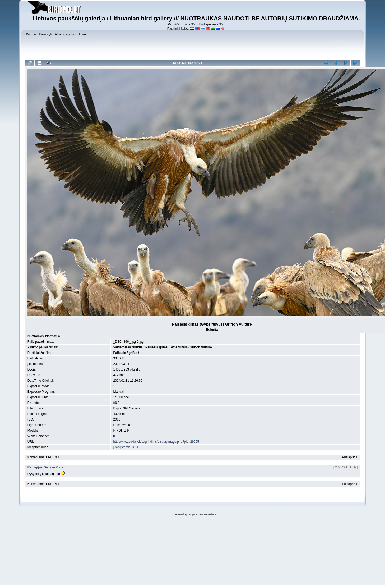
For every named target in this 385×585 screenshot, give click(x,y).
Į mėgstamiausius (125, 447)
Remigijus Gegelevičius (45, 467)
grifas (133, 353)
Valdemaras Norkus (128, 347)
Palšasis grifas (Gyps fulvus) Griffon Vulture (178, 347)
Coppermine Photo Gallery (202, 514)
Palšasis (119, 353)
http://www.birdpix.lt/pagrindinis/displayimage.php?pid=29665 (156, 442)
